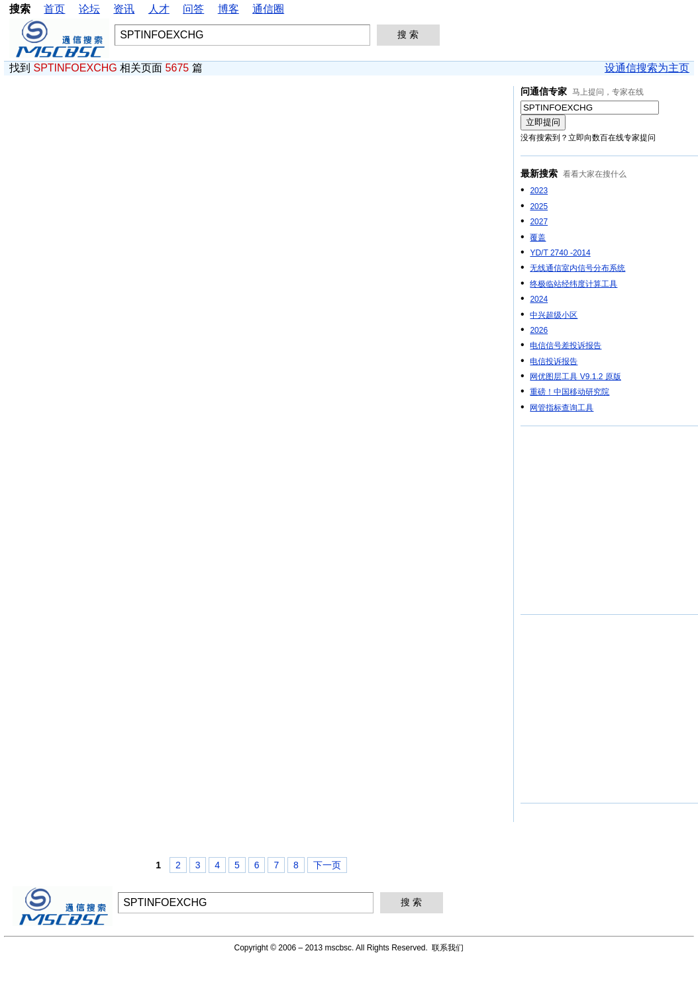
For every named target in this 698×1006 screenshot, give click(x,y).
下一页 (327, 865)
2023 (539, 190)
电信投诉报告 (553, 361)
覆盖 (538, 237)
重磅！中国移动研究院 (569, 391)
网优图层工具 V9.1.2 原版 (575, 376)
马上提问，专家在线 (608, 92)
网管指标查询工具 (561, 407)
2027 (539, 221)
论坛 (89, 9)
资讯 (123, 9)
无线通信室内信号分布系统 (577, 268)
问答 (193, 9)
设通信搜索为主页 (647, 67)
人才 (159, 9)
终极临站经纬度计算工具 (573, 284)
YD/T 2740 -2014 (560, 252)
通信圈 (268, 9)
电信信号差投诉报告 (565, 345)
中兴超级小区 (553, 315)
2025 (539, 206)
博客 (228, 9)
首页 (54, 9)
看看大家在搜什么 (594, 174)
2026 (539, 330)
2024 (539, 299)
